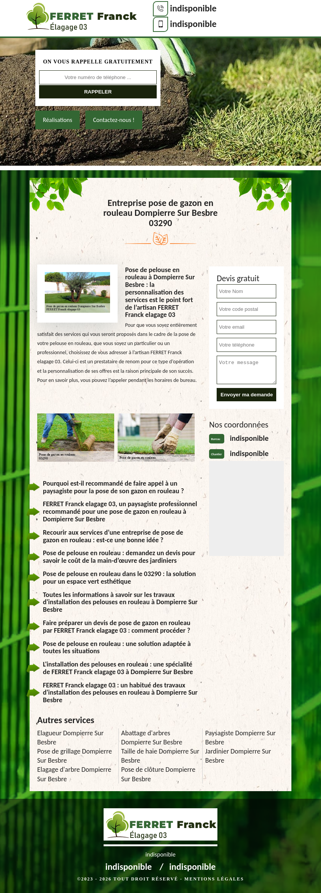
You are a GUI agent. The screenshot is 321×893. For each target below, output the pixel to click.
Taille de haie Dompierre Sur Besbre (160, 756)
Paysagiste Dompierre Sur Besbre (240, 737)
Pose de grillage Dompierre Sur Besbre (74, 756)
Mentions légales (214, 879)
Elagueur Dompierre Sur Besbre (70, 737)
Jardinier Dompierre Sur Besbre (238, 756)
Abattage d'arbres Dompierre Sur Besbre (151, 737)
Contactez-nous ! (113, 120)
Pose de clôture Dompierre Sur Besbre (158, 774)
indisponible (193, 8)
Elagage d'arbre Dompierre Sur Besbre (74, 774)
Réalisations (57, 120)
